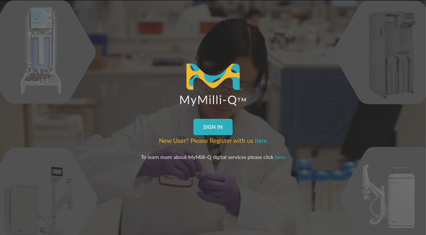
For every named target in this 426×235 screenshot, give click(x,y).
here (261, 140)
